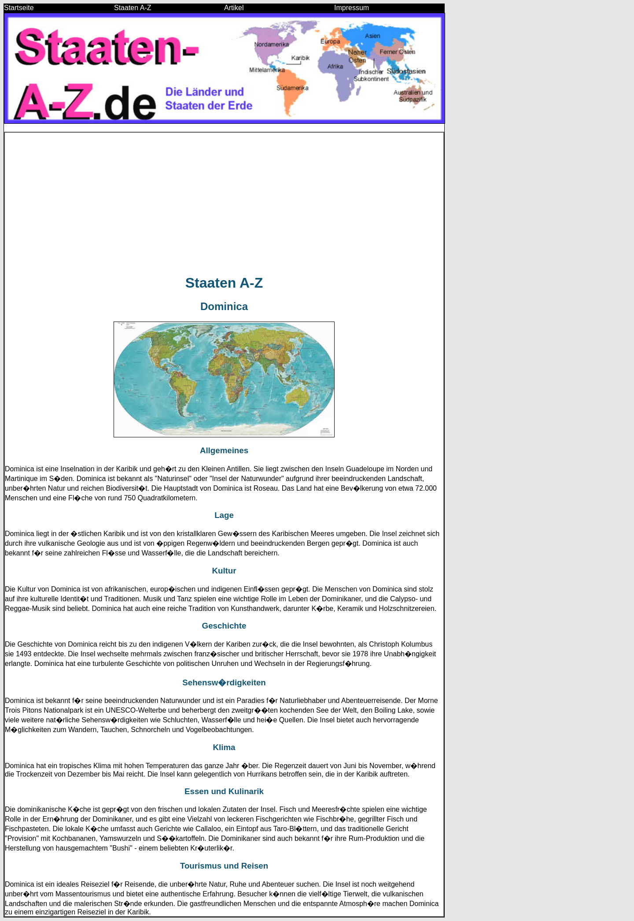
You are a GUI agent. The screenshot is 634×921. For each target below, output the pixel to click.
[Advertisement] (224, 203)
